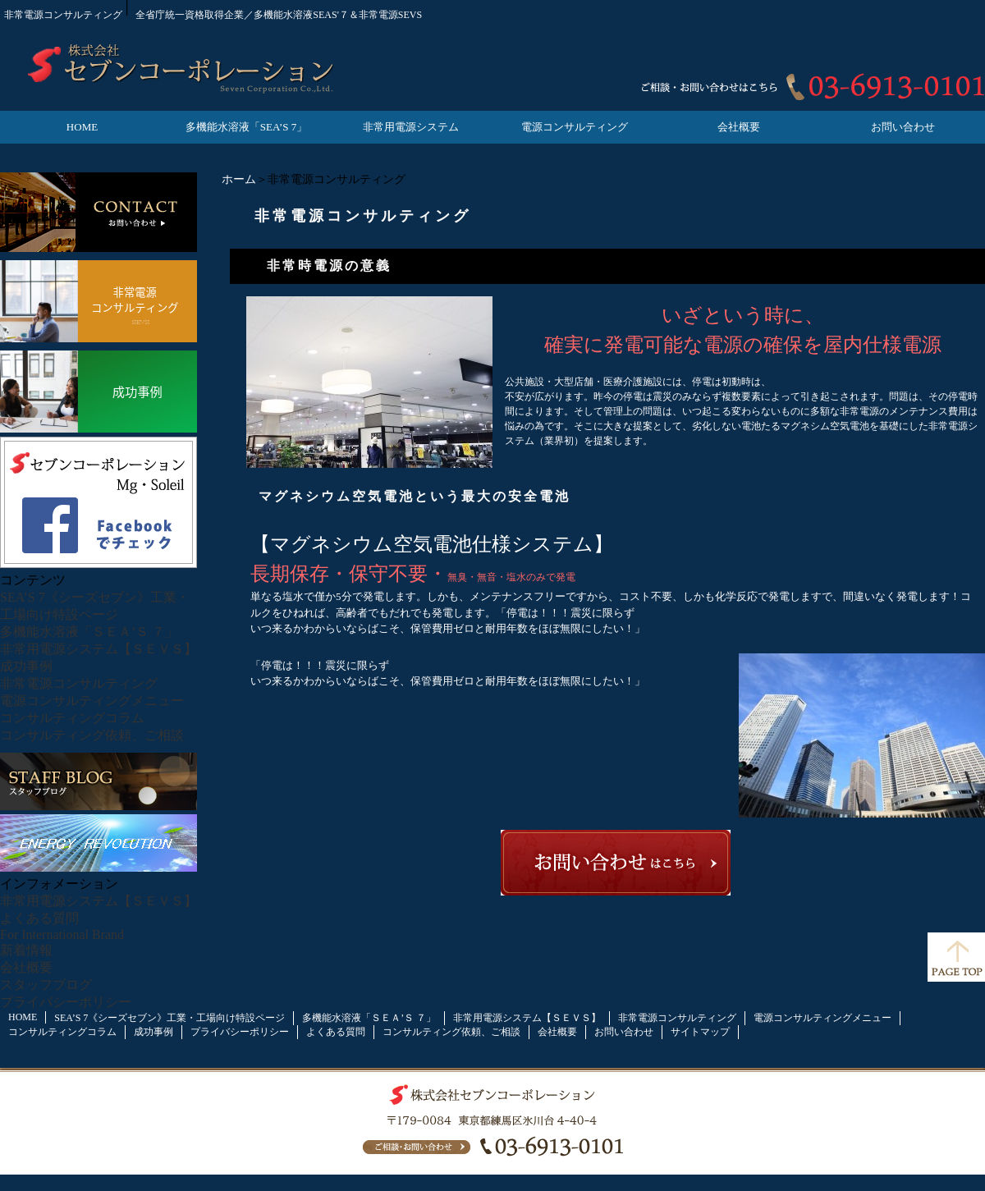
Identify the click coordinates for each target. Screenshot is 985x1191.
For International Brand (62, 934)
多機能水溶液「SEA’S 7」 (246, 127)
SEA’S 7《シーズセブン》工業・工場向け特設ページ (169, 1018)
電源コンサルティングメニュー (92, 701)
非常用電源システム (411, 127)
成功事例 (26, 666)
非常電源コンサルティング (79, 683)
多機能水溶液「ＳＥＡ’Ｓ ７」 (89, 632)
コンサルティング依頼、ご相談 (92, 735)
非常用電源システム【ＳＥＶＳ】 (98, 649)
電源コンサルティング (574, 127)
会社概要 (738, 127)
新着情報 (26, 950)
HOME (82, 127)
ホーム (239, 179)
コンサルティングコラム (72, 718)
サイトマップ (700, 1032)
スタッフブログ (46, 985)
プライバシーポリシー (65, 1002)
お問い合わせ (903, 127)
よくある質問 (39, 918)
